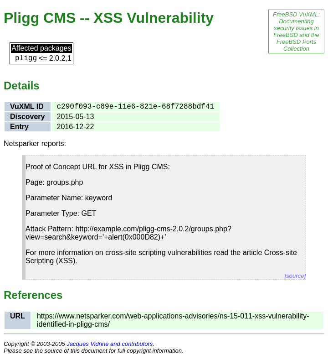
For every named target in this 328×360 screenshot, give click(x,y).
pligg (26, 58)
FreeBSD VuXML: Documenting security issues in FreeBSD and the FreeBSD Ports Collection (296, 31)
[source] (295, 275)
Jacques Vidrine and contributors (110, 343)
